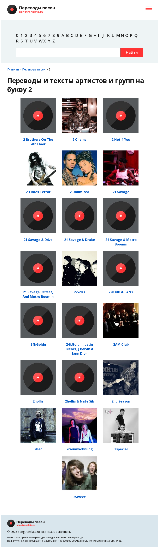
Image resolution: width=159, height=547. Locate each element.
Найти (132, 52)
